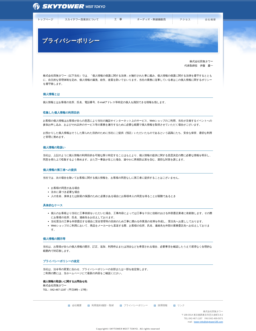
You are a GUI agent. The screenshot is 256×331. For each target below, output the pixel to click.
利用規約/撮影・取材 (103, 305)
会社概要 (77, 305)
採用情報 (162, 305)
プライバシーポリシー (136, 305)
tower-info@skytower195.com (208, 322)
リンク (181, 305)
